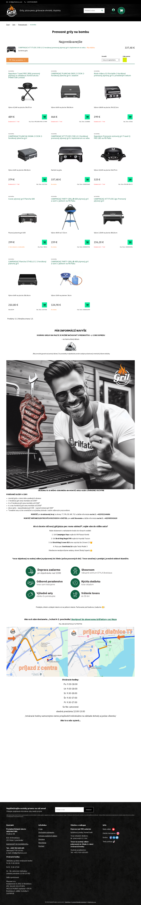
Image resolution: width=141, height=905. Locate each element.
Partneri (41, 846)
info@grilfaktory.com (15, 2)
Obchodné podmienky (46, 832)
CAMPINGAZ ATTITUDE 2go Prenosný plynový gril (110, 200)
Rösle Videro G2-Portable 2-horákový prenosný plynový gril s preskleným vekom (112, 74)
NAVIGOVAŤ (10, 844)
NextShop (67, 902)
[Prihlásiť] (113, 11)
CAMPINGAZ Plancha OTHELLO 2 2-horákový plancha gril (27, 262)
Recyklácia (42, 843)
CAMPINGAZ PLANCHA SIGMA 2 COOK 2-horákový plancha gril (25, 137)
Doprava (41, 839)
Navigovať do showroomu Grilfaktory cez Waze (94, 619)
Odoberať (89, 809)
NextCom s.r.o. (92, 902)
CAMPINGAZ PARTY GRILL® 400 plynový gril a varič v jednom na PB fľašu (69, 262)
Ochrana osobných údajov (47, 836)
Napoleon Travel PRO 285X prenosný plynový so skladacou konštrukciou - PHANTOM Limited (24, 75)
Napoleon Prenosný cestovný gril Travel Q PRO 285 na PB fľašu (112, 137)
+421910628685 (32, 2)
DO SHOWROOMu (21, 844)
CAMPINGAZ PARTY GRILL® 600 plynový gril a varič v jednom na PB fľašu (69, 200)
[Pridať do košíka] (44, 116)
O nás (40, 829)
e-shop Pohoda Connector (79, 902)
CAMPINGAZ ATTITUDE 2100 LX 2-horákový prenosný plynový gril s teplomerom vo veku (52, 47)
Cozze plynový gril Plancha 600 (21, 199)
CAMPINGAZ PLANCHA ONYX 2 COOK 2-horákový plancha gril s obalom (67, 74)
